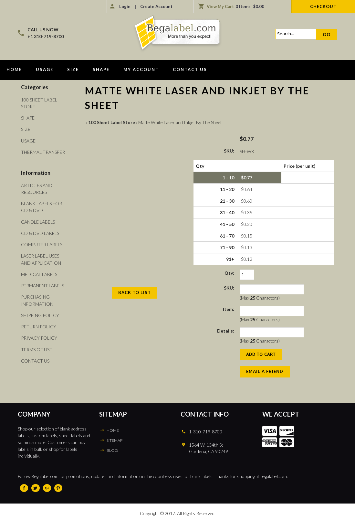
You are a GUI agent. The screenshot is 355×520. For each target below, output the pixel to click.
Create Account (156, 6)
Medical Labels (39, 273)
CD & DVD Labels (40, 232)
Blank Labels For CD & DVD (41, 206)
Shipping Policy (40, 313)
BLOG (112, 450)
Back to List (134, 292)
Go (327, 34)
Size (73, 69)
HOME (113, 430)
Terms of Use (36, 347)
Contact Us (190, 69)
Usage (44, 69)
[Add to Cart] (261, 354)
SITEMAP (114, 440)
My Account (141, 69)
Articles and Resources (36, 188)
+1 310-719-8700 (45, 36)
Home (14, 69)
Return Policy (38, 325)
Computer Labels (41, 243)
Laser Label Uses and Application (41, 258)
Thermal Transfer (43, 151)
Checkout (323, 6)
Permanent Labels (42, 284)
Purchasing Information (37, 299)
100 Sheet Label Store (111, 122)
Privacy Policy (39, 336)
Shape (101, 69)
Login (125, 6)
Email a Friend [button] (264, 371)
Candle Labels (38, 221)
